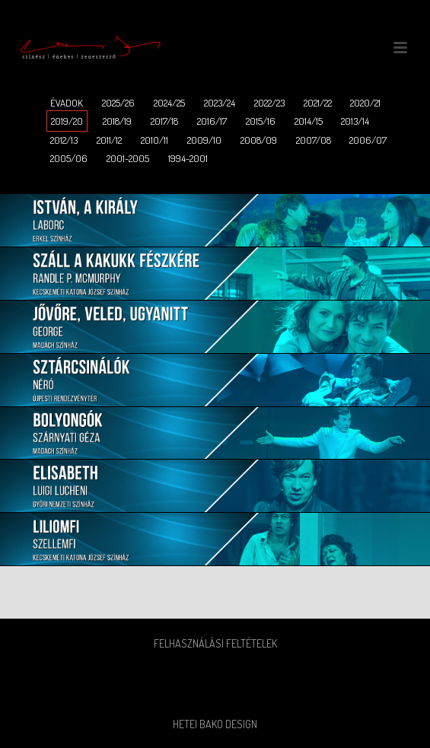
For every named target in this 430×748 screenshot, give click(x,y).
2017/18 (164, 121)
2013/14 (355, 121)
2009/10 (204, 140)
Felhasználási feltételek (215, 643)
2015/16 (261, 121)
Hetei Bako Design (215, 724)
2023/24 (219, 103)
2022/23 (269, 103)
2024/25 (169, 103)
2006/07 (368, 140)
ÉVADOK (66, 103)
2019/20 (67, 121)
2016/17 (212, 121)
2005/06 (69, 158)
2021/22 (318, 103)
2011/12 (109, 140)
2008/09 (258, 140)
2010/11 (154, 140)
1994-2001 (188, 158)
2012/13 (64, 140)
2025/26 (118, 103)
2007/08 (313, 140)
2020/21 (365, 103)
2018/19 (117, 121)
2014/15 (309, 121)
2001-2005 (128, 158)
